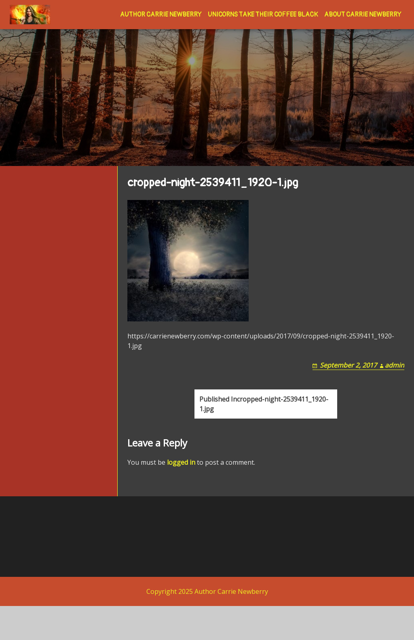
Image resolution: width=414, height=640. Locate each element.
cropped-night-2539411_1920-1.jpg (263, 438)
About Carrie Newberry (362, 15)
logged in (181, 496)
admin (394, 389)
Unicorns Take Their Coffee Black (263, 15)
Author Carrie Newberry (160, 15)
